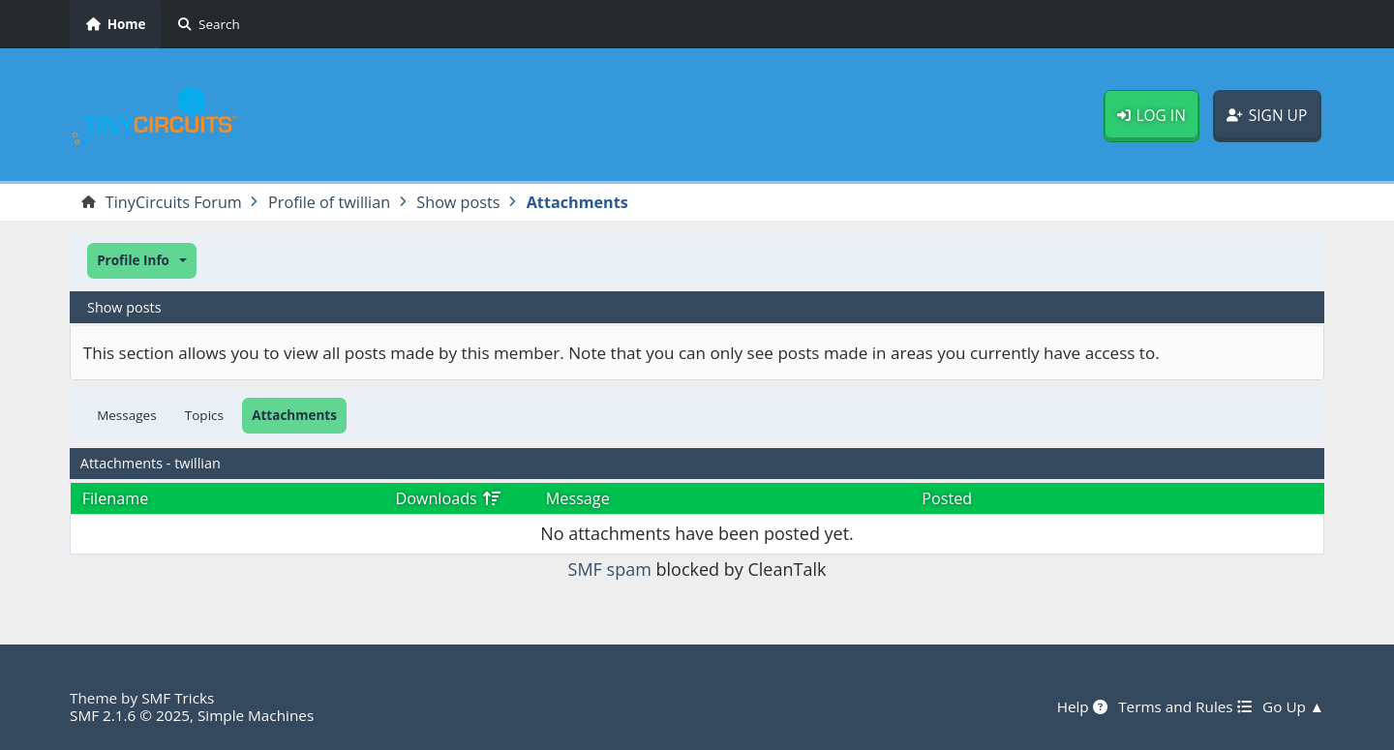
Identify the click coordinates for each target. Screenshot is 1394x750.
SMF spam (610, 569)
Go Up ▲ (1293, 706)
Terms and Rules (1184, 706)
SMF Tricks (177, 697)
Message (578, 498)
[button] (142, 261)
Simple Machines (255, 715)
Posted (947, 498)
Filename (115, 498)
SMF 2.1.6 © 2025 (130, 715)
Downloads (447, 498)
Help (1082, 706)
